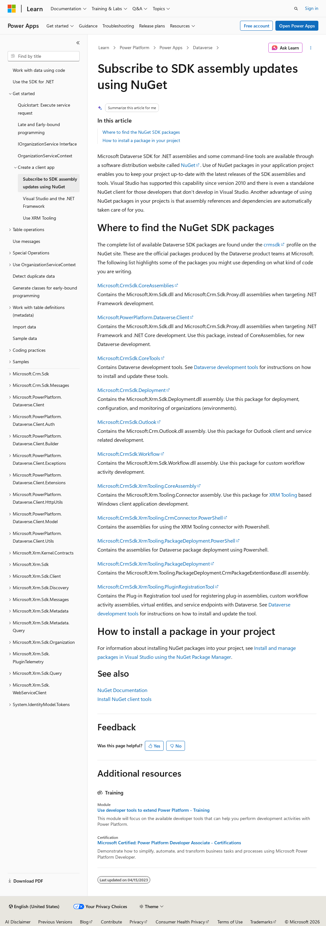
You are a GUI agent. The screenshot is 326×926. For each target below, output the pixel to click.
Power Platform (134, 47)
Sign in (311, 8)
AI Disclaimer (18, 922)
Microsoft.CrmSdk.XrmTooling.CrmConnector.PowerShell (160, 517)
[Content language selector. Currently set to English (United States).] (34, 906)
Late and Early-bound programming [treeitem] (39, 128)
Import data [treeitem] (24, 327)
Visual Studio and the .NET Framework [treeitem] (48, 202)
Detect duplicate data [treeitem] (34, 276)
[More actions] (310, 48)
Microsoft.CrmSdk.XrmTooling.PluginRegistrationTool (155, 586)
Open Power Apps (297, 26)
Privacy (137, 922)
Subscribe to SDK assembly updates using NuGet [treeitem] (50, 183)
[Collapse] (78, 43)
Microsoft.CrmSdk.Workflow (128, 453)
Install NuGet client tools (124, 699)
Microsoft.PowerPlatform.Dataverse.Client (143, 317)
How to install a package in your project (141, 140)
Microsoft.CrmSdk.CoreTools (128, 358)
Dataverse (202, 47)
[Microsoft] (12, 8)
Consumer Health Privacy (180, 922)
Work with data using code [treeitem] (39, 70)
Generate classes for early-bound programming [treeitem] (45, 292)
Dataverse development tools (226, 367)
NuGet (188, 165)
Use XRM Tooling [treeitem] (39, 218)
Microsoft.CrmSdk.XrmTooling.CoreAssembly (146, 485)
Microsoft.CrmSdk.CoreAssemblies (135, 285)
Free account (256, 26)
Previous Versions (55, 922)
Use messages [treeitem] (26, 241)
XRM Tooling (283, 494)
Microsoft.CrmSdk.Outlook (126, 421)
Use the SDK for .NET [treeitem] (33, 82)
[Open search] (296, 8)
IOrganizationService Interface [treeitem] (47, 144)
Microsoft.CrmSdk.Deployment (131, 390)
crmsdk (272, 244)
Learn (103, 47)
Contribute (111, 922)
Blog (84, 922)
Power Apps (170, 47)
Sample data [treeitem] (25, 338)
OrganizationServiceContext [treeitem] (45, 156)
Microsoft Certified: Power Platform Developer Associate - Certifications (169, 843)
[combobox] (44, 56)
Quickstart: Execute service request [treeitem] (44, 109)
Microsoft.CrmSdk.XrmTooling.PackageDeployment (153, 563)
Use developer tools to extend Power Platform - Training (153, 810)
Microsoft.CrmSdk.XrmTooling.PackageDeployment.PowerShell (166, 540)
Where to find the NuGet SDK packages (141, 132)
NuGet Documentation (122, 690)
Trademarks (261, 922)
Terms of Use (230, 922)
